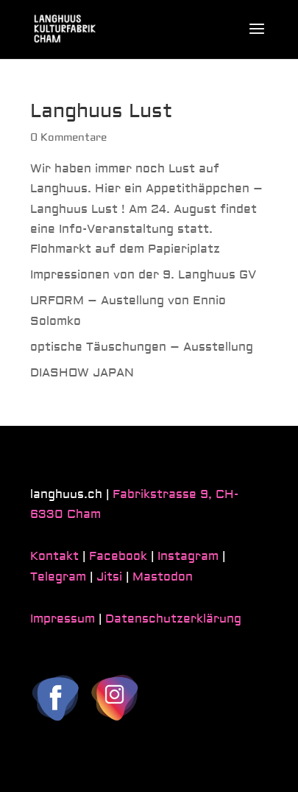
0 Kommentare (68, 137)
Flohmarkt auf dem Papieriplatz (125, 249)
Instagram (188, 556)
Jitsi (109, 577)
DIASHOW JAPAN (82, 372)
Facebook (118, 556)
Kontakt (54, 556)
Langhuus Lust (101, 111)
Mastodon (162, 577)
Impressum (62, 618)
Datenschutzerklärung (173, 618)
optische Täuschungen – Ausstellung (141, 347)
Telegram (58, 577)
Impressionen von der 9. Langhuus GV (143, 274)
